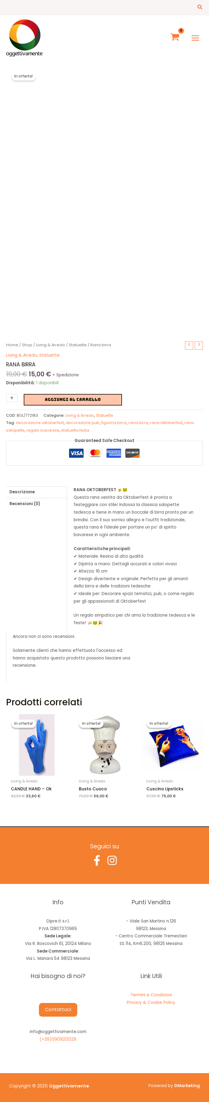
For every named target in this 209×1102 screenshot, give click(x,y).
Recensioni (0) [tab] (24, 504)
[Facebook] (97, 860)
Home (12, 344)
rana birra (138, 422)
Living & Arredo (50, 344)
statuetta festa (75, 430)
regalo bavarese (42, 430)
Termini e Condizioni (151, 995)
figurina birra (114, 422)
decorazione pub (82, 422)
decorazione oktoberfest (40, 422)
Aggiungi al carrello (73, 399)
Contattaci (58, 1009)
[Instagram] (112, 860)
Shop (27, 344)
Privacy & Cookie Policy (151, 1002)
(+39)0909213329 (58, 1039)
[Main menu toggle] (195, 37)
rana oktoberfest (166, 422)
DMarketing (187, 1086)
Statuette (78, 344)
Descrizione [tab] (22, 492)
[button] (200, 7)
